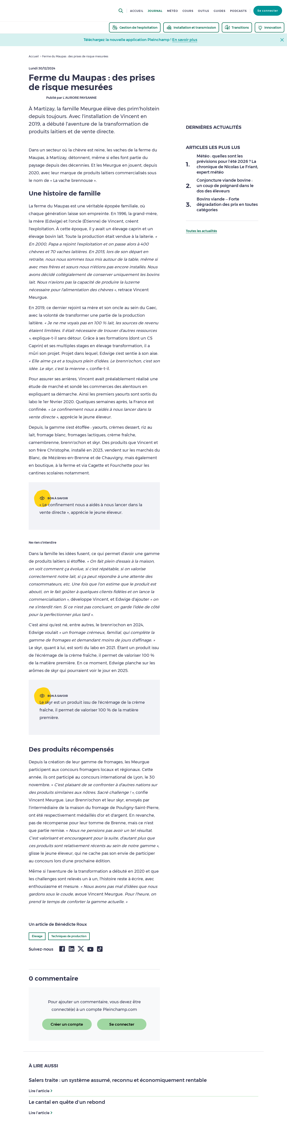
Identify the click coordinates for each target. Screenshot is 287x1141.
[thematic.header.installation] (191, 27)
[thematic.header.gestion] (135, 27)
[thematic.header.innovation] (269, 27)
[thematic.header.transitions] (237, 27)
